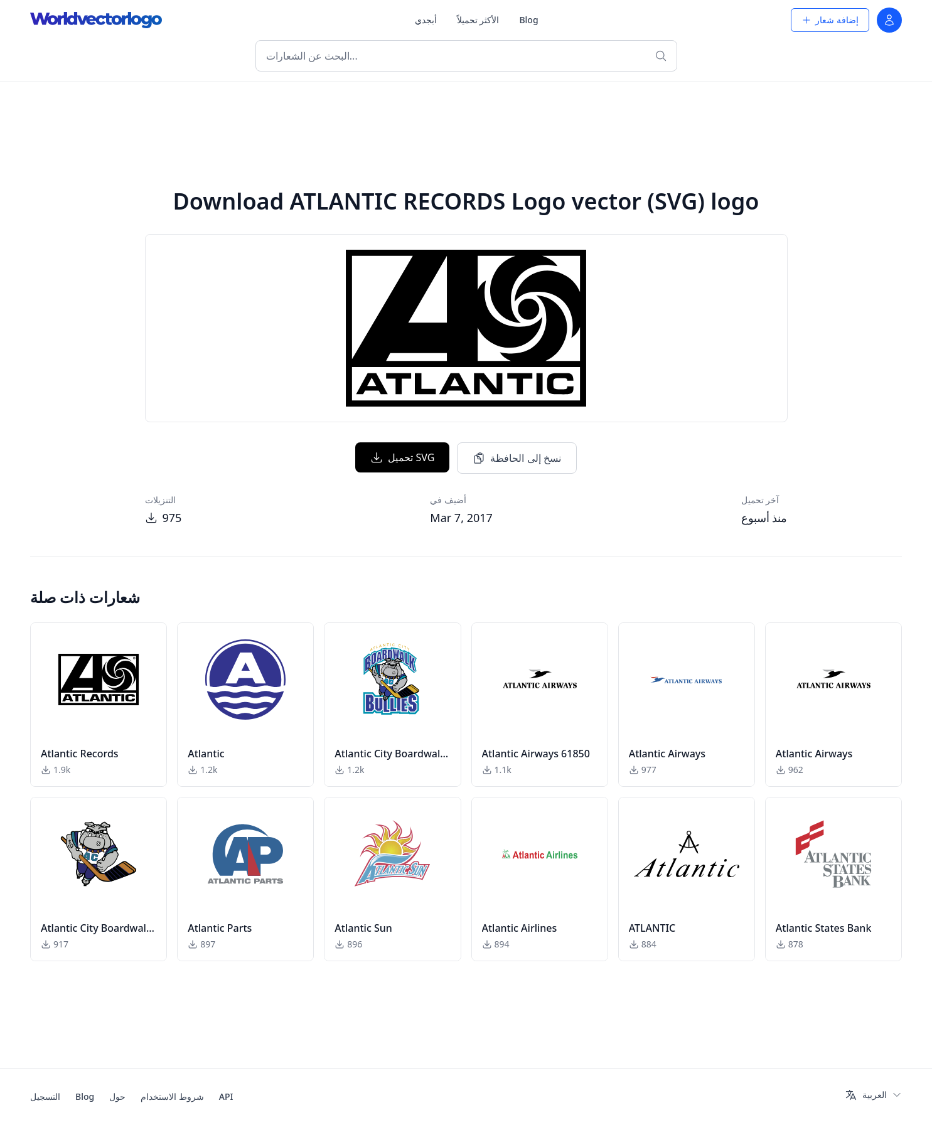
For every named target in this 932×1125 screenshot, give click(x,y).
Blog (528, 20)
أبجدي (426, 20)
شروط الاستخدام (172, 1096)
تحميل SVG (402, 457)
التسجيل (45, 1096)
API (226, 1096)
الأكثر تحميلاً (478, 20)
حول (117, 1096)
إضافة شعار (830, 20)
